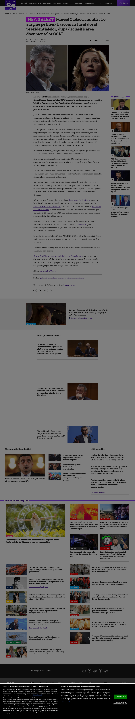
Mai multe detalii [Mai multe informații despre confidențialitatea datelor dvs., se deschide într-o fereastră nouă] (37, 695)
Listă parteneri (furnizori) (67, 702)
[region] (67, 701)
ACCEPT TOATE (121, 696)
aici (30, 706)
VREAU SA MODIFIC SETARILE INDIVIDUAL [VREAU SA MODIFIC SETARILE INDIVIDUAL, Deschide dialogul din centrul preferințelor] (120, 703)
